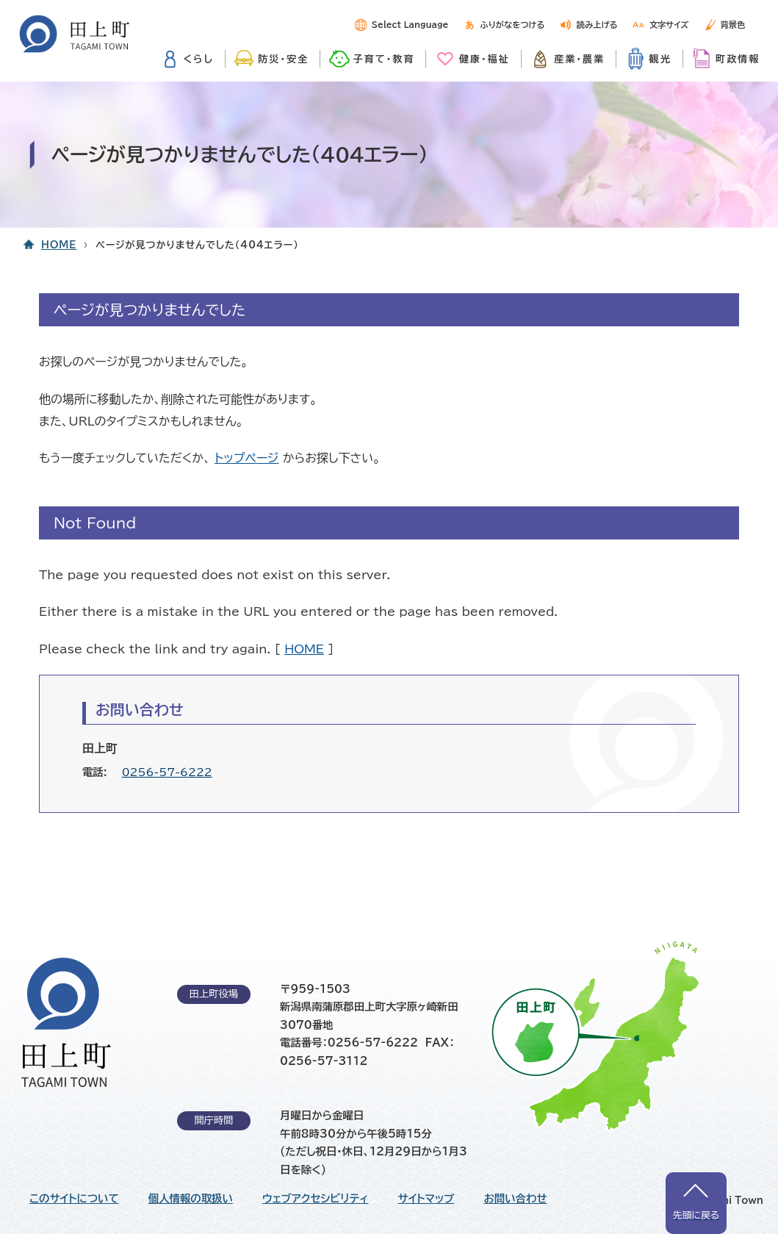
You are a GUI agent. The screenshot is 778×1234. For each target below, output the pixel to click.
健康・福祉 (484, 59)
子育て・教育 (384, 59)
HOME (58, 245)
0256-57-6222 (167, 772)
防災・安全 (283, 59)
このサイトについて (74, 1199)
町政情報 (738, 59)
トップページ (246, 458)
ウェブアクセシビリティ (315, 1199)
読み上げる (597, 25)
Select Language (410, 25)
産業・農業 (579, 59)
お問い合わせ (515, 1199)
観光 (660, 59)
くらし (199, 59)
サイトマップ (426, 1199)
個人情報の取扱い (190, 1199)
